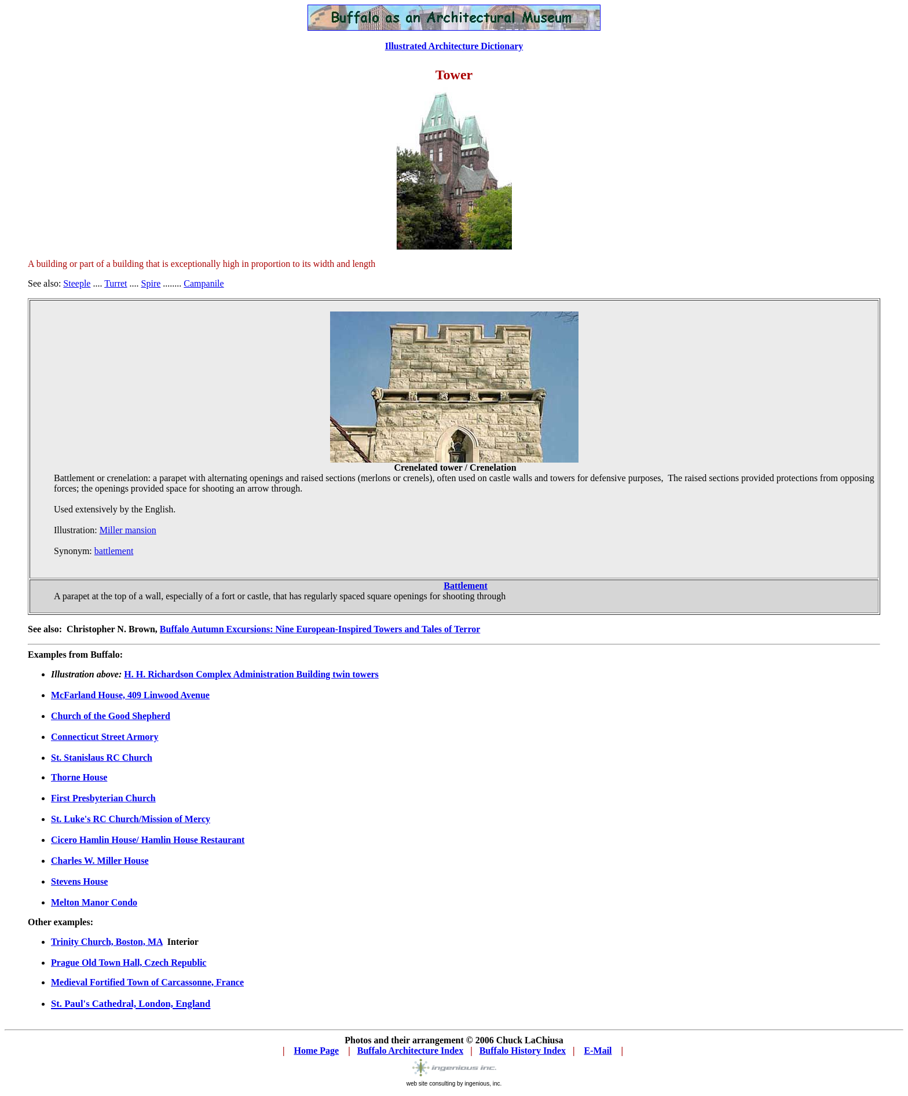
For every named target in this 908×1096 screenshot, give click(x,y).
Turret (115, 283)
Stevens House (79, 881)
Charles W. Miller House (100, 861)
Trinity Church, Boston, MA (107, 942)
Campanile (204, 283)
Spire (151, 283)
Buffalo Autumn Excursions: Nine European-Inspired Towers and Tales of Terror (320, 629)
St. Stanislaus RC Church (101, 758)
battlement (114, 551)
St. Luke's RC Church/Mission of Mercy (130, 819)
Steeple (76, 283)
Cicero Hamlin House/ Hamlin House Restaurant (147, 840)
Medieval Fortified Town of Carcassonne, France (147, 982)
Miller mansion (128, 530)
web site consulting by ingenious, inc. (454, 1083)
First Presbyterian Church (103, 798)
